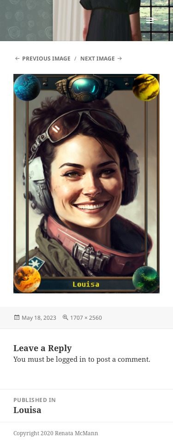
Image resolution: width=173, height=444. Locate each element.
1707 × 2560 (86, 318)
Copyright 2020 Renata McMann (55, 433)
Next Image (97, 58)
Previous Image (46, 58)
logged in (71, 359)
